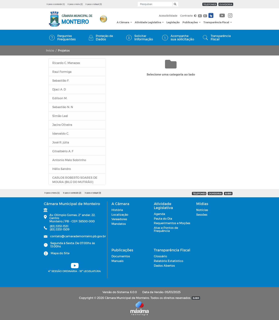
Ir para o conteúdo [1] (56, 4)
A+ (200, 16)
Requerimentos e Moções (172, 223)
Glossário (160, 256)
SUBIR (228, 193)
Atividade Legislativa (148, 22)
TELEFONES (209, 4)
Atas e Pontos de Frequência (166, 229)
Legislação (173, 22)
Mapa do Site (60, 253)
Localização (119, 214)
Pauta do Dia (163, 218)
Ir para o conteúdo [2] (72, 193)
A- (205, 16)
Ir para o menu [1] (52, 193)
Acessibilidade (168, 15)
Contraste (188, 15)
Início (50, 50)
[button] (175, 4)
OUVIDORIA (225, 4)
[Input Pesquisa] (156, 4)
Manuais (117, 261)
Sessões (201, 214)
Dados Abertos (164, 265)
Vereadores (119, 219)
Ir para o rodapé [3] (93, 4)
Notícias (202, 210)
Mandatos (118, 223)
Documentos (120, 256)
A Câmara (123, 22)
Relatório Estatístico (168, 261)
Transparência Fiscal (216, 22)
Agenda (159, 213)
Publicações (190, 22)
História (117, 210)
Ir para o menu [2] (75, 4)
